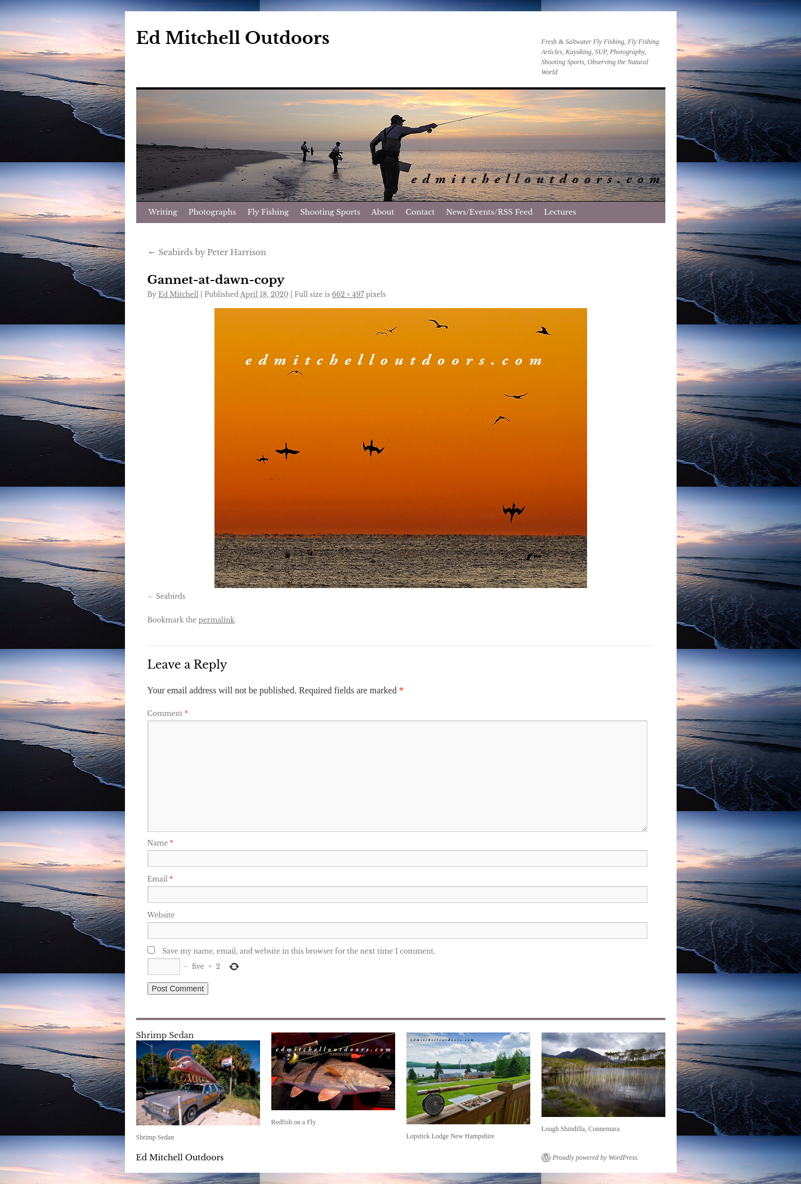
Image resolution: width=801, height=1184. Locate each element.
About (383, 212)
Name (160, 843)
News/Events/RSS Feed (489, 212)
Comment (167, 713)
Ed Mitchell (178, 294)
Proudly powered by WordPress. (596, 1157)
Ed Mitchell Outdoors (233, 38)
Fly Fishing (268, 212)
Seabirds (170, 596)
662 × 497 (348, 294)
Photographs (212, 212)
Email (160, 879)
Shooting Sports (330, 212)
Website (161, 915)
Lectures (560, 212)
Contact (420, 212)
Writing (163, 212)
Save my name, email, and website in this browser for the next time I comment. (299, 951)
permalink (217, 620)
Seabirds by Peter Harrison (206, 252)
